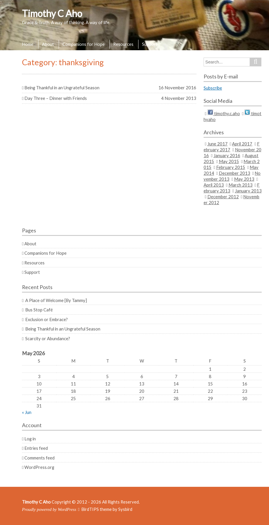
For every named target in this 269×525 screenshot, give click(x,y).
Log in (30, 438)
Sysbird (125, 509)
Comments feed (39, 457)
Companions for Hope (83, 44)
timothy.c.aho (223, 113)
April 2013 (214, 184)
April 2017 (242, 143)
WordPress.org (39, 467)
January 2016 (227, 155)
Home (27, 44)
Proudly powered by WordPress (49, 509)
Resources (123, 44)
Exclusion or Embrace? (46, 319)
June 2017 (217, 143)
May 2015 (229, 161)
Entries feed (36, 448)
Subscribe (213, 87)
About (48, 44)
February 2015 (230, 167)
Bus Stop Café (39, 309)
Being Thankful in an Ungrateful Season (62, 328)
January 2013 (248, 190)
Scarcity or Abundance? (47, 338)
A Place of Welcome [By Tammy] (56, 300)
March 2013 (241, 184)
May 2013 (244, 179)
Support (150, 44)
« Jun (26, 412)
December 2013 (234, 173)
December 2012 (223, 196)
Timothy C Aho (52, 13)
